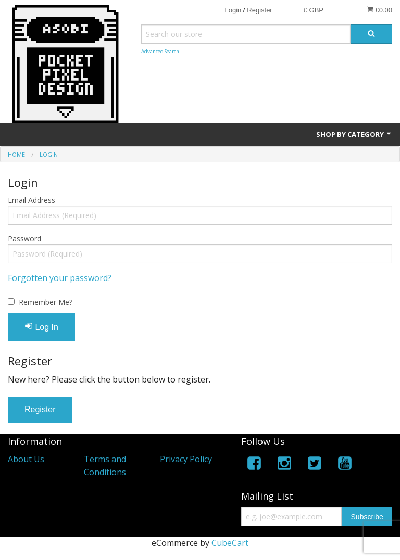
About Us (26, 459)
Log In (41, 327)
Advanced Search (160, 51)
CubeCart (229, 543)
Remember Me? (45, 302)
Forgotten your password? (59, 278)
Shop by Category (354, 134)
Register (259, 10)
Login (232, 10)
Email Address (31, 200)
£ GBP (313, 10)
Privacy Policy (186, 459)
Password (24, 239)
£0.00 (379, 10)
